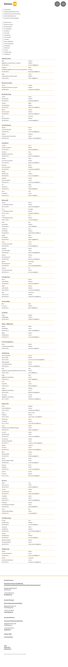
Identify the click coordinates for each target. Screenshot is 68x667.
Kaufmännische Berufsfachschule (12, 13)
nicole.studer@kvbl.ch (33, 462)
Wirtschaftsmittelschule (10, 16)
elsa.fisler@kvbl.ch (32, 513)
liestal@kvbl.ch (8, 594)
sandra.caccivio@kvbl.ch (34, 436)
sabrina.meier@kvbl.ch (33, 348)
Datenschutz (7, 649)
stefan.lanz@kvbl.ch (33, 188)
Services (6, 50)
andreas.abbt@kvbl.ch (33, 65)
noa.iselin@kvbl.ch (32, 226)
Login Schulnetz (8, 637)
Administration (7, 22)
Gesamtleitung (7, 28)
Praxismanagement (8, 43)
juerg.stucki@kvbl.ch (33, 487)
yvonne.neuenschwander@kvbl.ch (36, 359)
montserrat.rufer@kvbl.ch (34, 296)
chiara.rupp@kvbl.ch (33, 78)
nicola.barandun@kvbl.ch (34, 169)
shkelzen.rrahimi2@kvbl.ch (34, 138)
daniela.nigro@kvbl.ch (33, 456)
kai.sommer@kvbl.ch (33, 272)
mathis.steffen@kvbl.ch (33, 330)
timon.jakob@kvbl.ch (33, 246)
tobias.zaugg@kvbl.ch (33, 239)
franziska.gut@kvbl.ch (33, 120)
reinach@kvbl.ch (8, 612)
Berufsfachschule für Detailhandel (13, 583)
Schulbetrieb (7, 54)
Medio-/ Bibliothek (8, 41)
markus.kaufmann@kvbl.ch (34, 544)
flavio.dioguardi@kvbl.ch (34, 71)
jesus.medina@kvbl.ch (33, 175)
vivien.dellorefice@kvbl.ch (34, 423)
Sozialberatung (7, 52)
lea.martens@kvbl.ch (33, 537)
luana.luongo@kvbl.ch (33, 149)
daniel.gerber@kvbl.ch (33, 100)
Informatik (6, 33)
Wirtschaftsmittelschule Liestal (31, 585)
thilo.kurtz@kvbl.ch (32, 385)
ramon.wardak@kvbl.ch (33, 131)
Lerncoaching (7, 37)
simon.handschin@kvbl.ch (34, 531)
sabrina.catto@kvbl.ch (33, 429)
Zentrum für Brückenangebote (11, 18)
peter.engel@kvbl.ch (33, 379)
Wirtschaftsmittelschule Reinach (13, 603)
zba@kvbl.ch (7, 629)
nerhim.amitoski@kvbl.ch (34, 182)
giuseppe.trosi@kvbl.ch (33, 213)
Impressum (7, 647)
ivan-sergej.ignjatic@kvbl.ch (34, 265)
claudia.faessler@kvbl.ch (34, 89)
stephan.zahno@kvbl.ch (33, 319)
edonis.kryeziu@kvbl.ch (34, 206)
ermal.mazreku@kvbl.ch (34, 469)
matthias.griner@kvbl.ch (34, 410)
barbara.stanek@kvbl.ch (33, 113)
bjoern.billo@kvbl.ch (33, 308)
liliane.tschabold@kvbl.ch (34, 500)
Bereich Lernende (8, 24)
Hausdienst (7, 31)
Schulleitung (7, 45)
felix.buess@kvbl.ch (33, 195)
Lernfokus (6, 39)
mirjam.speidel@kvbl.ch (34, 555)
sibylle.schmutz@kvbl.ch (34, 107)
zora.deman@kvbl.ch (33, 524)
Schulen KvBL (7, 9)
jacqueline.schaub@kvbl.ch (34, 562)
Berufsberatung (8, 26)
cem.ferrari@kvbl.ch (33, 219)
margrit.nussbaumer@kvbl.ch (35, 443)
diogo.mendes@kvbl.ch (33, 162)
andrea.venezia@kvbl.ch (34, 475)
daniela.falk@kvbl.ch (33, 506)
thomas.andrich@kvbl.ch (34, 259)
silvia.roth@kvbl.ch (32, 372)
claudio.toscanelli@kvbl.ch (34, 399)
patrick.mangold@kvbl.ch (34, 252)
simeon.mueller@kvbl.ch (34, 290)
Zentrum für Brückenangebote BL (13, 621)
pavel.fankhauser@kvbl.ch (34, 233)
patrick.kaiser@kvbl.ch (33, 283)
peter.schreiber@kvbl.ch (34, 156)
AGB (5, 645)
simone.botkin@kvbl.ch (33, 337)
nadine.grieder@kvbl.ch (34, 493)
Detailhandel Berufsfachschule (11, 11)
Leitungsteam (7, 35)
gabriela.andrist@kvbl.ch (34, 392)
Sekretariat (6, 47)
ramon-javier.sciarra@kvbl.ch (35, 416)
